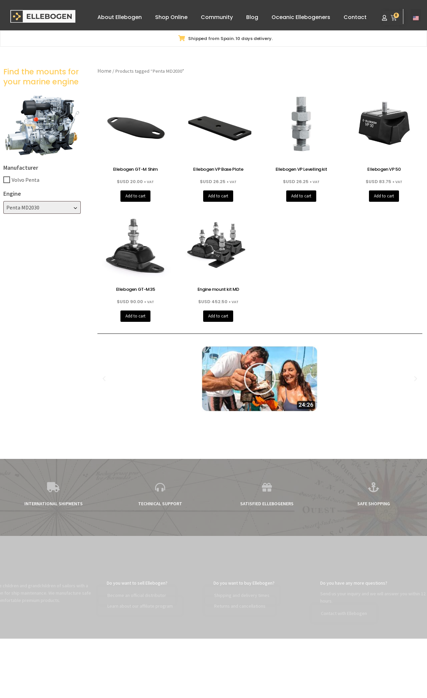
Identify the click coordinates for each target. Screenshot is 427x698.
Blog (252, 17)
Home (104, 70)
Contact (355, 17)
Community (217, 17)
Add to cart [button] (135, 196)
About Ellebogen (119, 17)
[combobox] (42, 207)
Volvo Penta (25, 179)
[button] (104, 379)
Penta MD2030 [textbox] (22, 207)
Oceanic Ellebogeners (301, 17)
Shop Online (171, 17)
